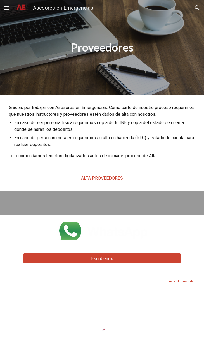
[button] (6, 7)
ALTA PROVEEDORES (102, 178)
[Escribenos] (102, 258)
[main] (102, 47)
